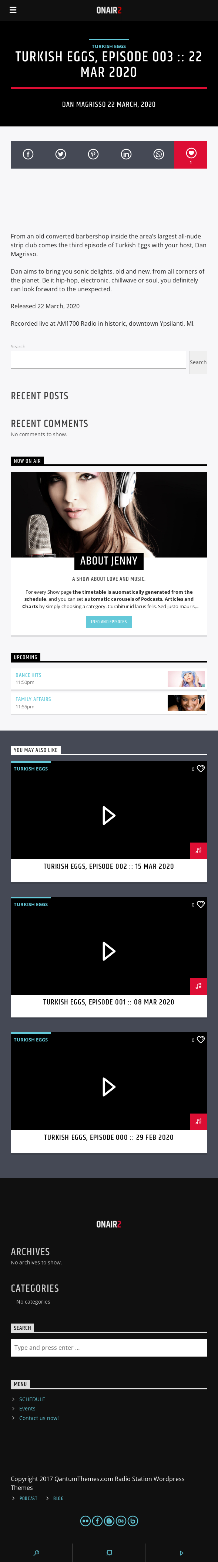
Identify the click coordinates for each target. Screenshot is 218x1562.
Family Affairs (33, 699)
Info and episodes (109, 622)
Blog (58, 1499)
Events (27, 1408)
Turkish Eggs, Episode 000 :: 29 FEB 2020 (109, 1137)
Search (18, 346)
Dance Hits (28, 675)
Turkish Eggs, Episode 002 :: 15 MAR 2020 (109, 867)
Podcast (28, 1499)
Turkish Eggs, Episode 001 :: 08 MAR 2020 (109, 1002)
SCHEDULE (32, 1399)
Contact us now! (39, 1418)
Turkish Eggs (109, 46)
